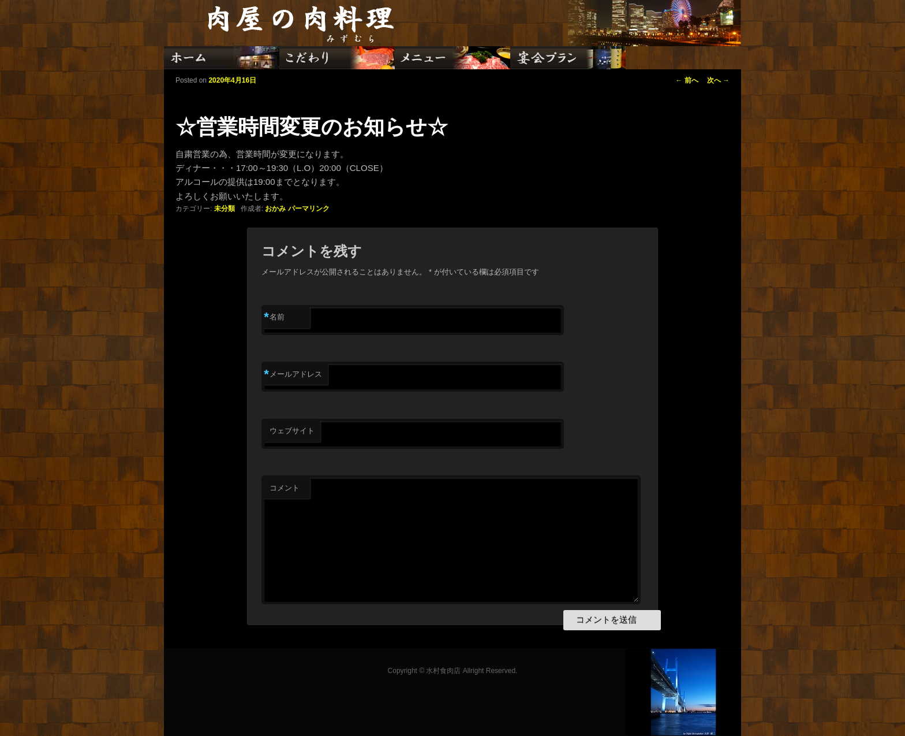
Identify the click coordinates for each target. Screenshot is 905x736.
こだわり (337, 57)
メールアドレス (293, 374)
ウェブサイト (292, 430)
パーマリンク (309, 209)
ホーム (221, 57)
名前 (274, 317)
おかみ (275, 209)
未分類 (224, 209)
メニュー (452, 57)
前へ (686, 80)
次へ (718, 80)
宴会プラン (568, 57)
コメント (285, 488)
